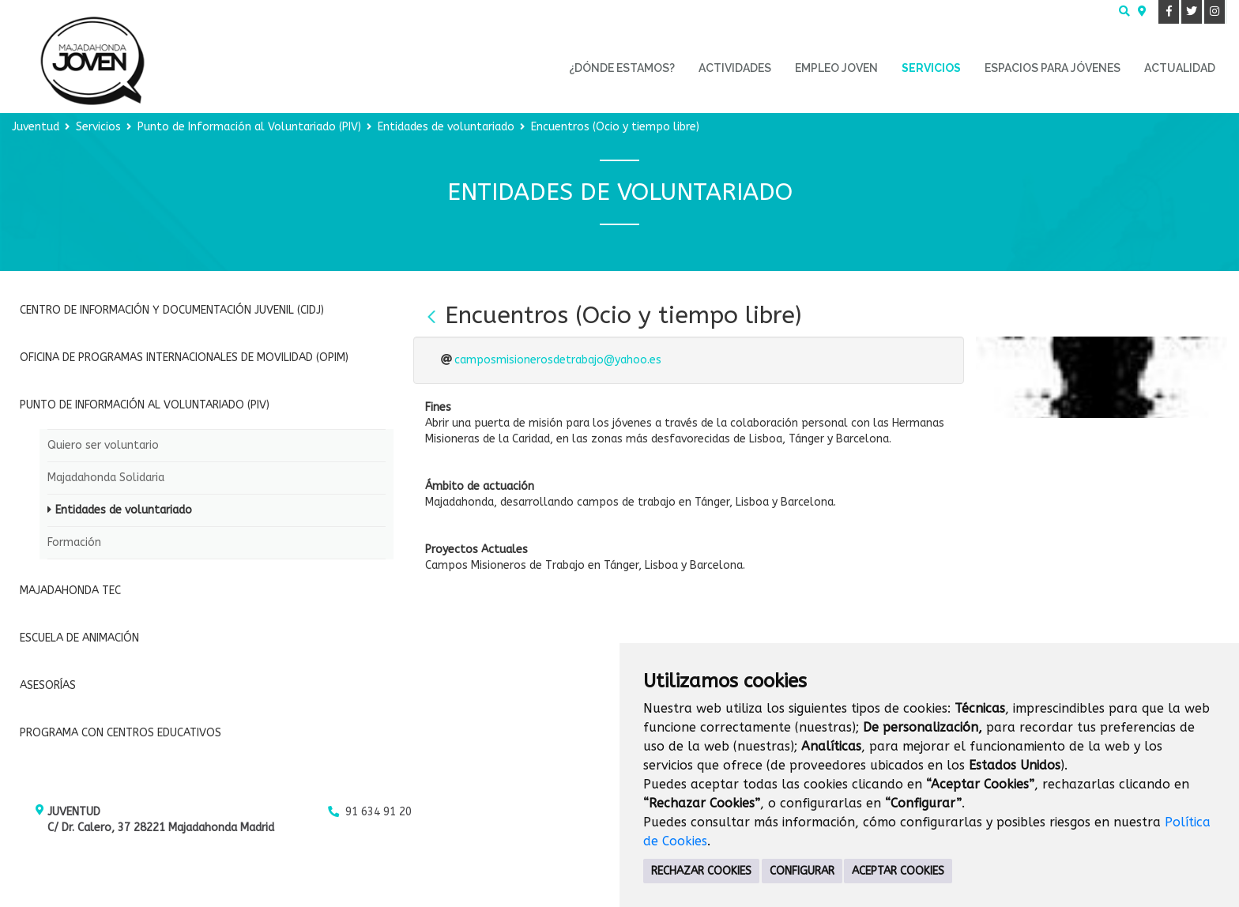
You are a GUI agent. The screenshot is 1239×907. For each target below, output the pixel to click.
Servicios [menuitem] (931, 68)
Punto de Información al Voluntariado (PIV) (249, 127)
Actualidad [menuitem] (1179, 68)
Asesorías (48, 685)
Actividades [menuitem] (735, 68)
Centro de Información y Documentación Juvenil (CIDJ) (172, 310)
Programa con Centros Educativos (120, 733)
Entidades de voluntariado (446, 127)
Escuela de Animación (79, 638)
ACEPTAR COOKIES (898, 871)
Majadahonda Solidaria (105, 477)
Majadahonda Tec (70, 590)
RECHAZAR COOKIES (701, 871)
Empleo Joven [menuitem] (836, 68)
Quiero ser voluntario (103, 445)
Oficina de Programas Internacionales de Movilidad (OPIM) (184, 357)
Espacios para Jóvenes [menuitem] (1052, 68)
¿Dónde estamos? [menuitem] (622, 68)
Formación (74, 542)
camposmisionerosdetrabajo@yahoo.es (557, 360)
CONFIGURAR (802, 871)
